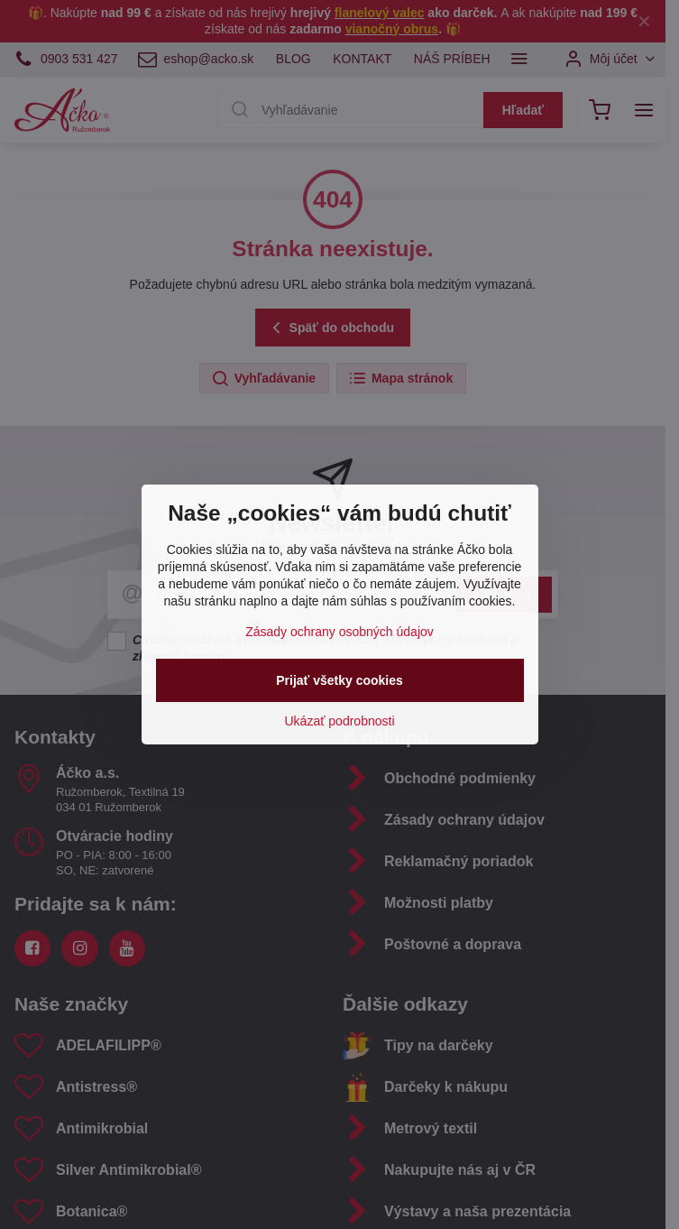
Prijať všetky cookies (339, 680)
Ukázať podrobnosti (340, 721)
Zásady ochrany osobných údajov (339, 631)
